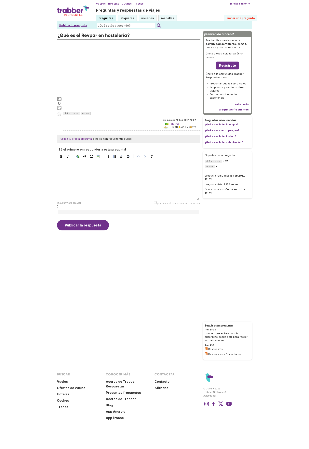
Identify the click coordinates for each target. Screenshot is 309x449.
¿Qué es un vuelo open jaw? (222, 130)
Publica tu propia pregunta (75, 138)
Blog (109, 405)
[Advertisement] (128, 67)
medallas (167, 18)
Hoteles (113, 4)
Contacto (161, 382)
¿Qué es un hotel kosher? (220, 136)
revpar (85, 113)
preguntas (106, 18)
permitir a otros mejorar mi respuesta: (178, 202)
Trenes (139, 4)
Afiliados (161, 388)
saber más (242, 104)
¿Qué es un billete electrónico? (224, 142)
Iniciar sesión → (240, 3)
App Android (115, 411)
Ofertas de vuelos (71, 388)
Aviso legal (209, 395)
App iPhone (115, 418)
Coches (127, 4)
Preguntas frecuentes (123, 393)
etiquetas (127, 18)
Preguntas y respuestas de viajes (128, 10)
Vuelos (101, 4)
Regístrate (227, 65)
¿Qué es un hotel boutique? (221, 124)
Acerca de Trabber (121, 399)
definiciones (71, 113)
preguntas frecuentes (234, 109)
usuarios (147, 18)
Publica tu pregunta (73, 25)
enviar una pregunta (240, 18)
